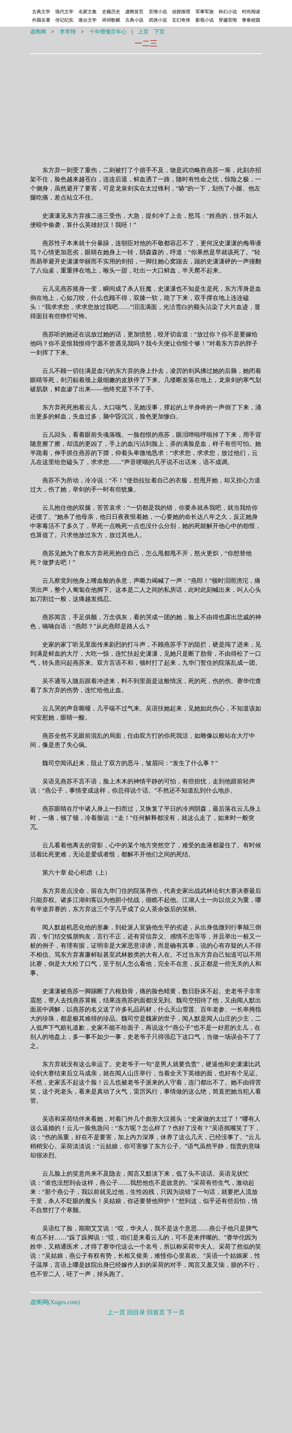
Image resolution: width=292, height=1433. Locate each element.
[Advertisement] (97, 105)
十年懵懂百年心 (108, 32)
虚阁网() (55, 1302)
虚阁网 (38, 32)
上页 (143, 32)
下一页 (176, 1312)
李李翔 (68, 32)
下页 (159, 32)
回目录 (136, 1312)
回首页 (156, 1312)
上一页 (116, 1312)
